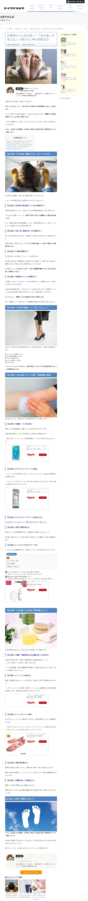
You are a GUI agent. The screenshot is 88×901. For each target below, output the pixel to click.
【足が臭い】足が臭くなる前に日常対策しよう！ (18, 146)
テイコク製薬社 (8, 28)
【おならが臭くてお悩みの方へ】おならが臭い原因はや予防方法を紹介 (25, 895)
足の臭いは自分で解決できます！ (14, 148)
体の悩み (25, 28)
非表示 (24, 138)
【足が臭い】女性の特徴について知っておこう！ (18, 143)
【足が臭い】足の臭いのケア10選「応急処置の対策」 (19, 145)
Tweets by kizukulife (65, 98)
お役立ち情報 (18, 28)
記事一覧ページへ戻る (31, 872)
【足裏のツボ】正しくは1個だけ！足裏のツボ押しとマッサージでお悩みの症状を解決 (39, 896)
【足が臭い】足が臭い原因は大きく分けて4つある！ (19, 141)
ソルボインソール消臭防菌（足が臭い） (36, 695)
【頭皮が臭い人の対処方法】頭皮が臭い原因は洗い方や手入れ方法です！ (11, 895)
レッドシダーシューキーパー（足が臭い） (36, 734)
